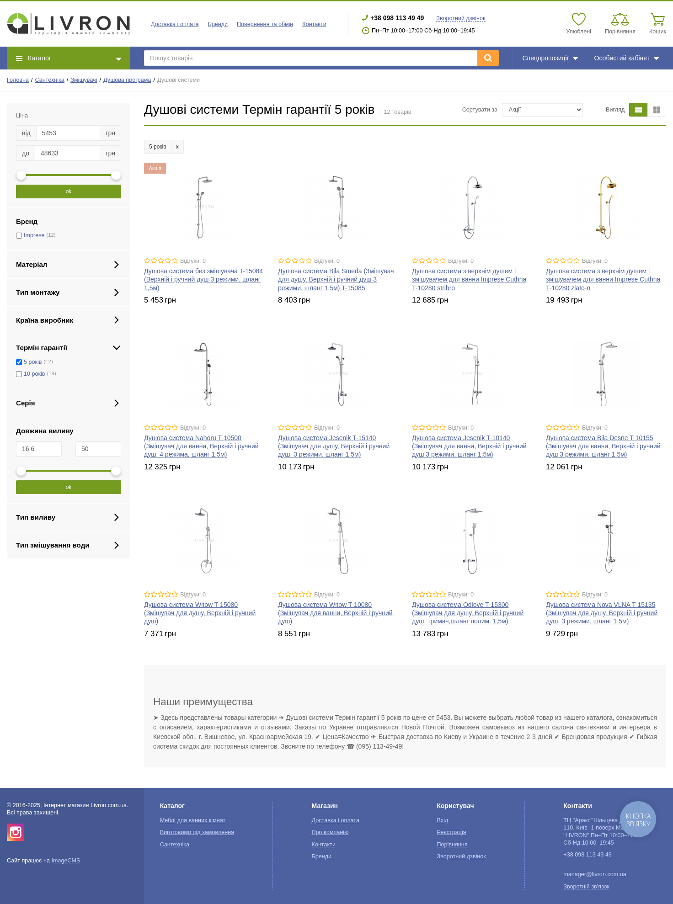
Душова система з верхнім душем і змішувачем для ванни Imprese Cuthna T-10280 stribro (469, 279)
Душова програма (127, 80)
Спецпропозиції (549, 58)
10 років (34, 374)
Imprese (34, 235)
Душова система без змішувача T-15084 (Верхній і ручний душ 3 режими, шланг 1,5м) (203, 279)
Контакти (314, 24)
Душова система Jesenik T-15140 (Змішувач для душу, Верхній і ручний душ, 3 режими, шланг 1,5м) (334, 446)
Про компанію (330, 832)
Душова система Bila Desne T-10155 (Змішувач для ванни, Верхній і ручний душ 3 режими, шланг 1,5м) (603, 446)
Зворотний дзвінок (460, 18)
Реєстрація (451, 832)
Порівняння (452, 844)
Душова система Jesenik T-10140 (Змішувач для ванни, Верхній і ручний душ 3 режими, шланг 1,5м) (469, 446)
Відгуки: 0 (193, 261)
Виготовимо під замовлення (197, 832)
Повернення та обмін (265, 24)
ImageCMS (65, 860)
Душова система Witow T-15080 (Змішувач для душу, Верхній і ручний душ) (200, 613)
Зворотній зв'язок (586, 886)
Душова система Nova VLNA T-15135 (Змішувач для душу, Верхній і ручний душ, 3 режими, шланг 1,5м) (601, 613)
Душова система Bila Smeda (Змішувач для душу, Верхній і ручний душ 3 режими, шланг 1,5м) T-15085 (336, 279)
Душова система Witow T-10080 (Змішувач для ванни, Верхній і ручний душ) (335, 613)
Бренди (218, 24)
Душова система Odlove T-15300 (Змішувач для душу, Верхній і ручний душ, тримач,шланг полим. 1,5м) (467, 613)
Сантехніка (49, 80)
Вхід (443, 820)
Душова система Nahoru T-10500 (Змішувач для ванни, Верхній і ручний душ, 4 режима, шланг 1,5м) (201, 446)
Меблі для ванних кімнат (193, 820)
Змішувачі (83, 80)
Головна (18, 80)
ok (69, 191)
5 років (33, 362)
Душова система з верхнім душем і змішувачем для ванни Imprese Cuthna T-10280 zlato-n (603, 279)
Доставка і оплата (174, 24)
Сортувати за (479, 109)
